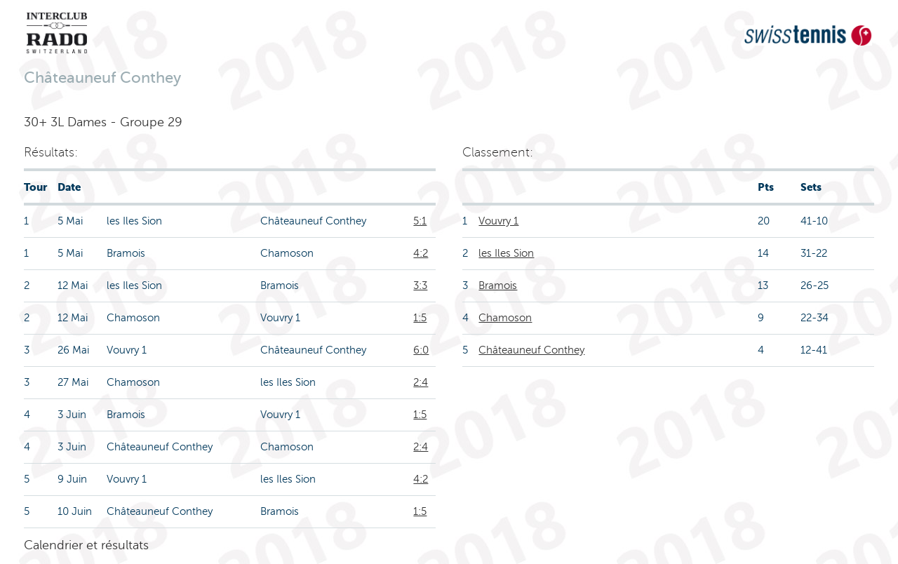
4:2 (420, 253)
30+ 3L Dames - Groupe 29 (103, 122)
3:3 (420, 285)
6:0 (421, 350)
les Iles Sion (506, 253)
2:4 (420, 382)
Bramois (497, 285)
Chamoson (505, 317)
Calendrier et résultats (86, 545)
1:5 (420, 317)
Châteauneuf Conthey (531, 350)
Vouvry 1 (498, 221)
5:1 (420, 221)
